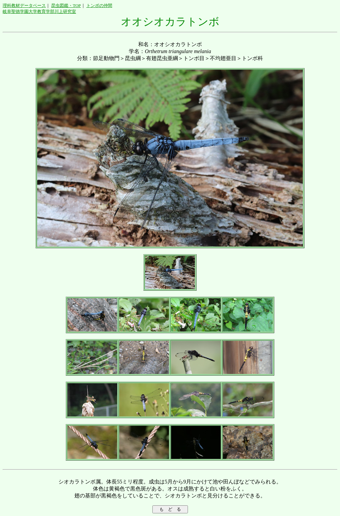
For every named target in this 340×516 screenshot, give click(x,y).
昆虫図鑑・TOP (66, 5)
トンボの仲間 (99, 5)
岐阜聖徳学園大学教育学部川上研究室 (39, 11)
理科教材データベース (24, 5)
